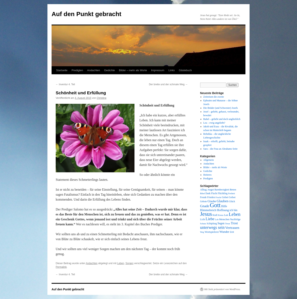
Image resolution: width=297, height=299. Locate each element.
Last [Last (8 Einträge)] (226, 215)
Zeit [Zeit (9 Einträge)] (232, 231)
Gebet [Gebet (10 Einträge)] (225, 197)
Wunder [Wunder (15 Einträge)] (224, 231)
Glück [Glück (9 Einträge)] (232, 201)
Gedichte (109, 70)
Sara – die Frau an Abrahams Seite (220, 148)
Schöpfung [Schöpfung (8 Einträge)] (212, 223)
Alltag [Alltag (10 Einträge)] (203, 189)
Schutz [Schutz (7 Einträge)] (203, 223)
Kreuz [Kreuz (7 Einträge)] (221, 215)
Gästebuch (185, 70)
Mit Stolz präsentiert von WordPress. (222, 289)
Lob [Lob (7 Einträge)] (216, 219)
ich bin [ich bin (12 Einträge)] (233, 210)
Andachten (93, 70)
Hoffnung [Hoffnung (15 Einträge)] (223, 210)
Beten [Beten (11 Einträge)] (233, 189)
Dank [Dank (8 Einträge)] (208, 193)
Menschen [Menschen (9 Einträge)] (224, 219)
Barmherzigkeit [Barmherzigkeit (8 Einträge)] (221, 189)
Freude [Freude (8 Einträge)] (203, 197)
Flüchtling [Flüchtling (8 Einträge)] (222, 193)
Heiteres (207, 174)
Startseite (61, 70)
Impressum (157, 70)
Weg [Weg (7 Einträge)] (202, 232)
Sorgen (129, 263)
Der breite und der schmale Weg (168, 84)
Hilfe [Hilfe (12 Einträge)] (224, 206)
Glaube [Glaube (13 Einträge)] (211, 201)
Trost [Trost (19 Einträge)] (234, 223)
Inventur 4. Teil (65, 84)
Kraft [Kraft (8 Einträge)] (215, 215)
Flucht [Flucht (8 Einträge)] (214, 193)
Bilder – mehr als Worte (133, 70)
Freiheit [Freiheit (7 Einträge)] (231, 193)
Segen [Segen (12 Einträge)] (220, 223)
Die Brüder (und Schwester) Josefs (220, 107)
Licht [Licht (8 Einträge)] (202, 219)
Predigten (77, 70)
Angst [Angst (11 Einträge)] (210, 189)
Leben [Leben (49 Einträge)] (234, 214)
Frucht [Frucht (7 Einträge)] (218, 197)
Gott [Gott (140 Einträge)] (215, 205)
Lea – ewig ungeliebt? (214, 122)
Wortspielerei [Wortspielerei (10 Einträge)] (212, 231)
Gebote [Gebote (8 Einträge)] (203, 201)
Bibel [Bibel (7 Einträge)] (202, 193)
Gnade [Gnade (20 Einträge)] (204, 206)
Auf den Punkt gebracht (86, 14)
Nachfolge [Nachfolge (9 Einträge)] (235, 219)
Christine (101, 98)
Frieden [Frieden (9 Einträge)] (211, 197)
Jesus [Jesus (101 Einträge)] (206, 214)
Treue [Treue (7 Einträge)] (227, 223)
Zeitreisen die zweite (213, 96)
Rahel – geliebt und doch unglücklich (221, 119)
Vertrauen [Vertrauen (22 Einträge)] (232, 228)
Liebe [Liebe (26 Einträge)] (210, 219)
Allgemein (208, 159)
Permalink (61, 267)
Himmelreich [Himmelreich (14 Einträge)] (208, 210)
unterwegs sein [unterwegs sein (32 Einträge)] (212, 227)
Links (172, 70)
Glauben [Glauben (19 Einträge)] (222, 201)
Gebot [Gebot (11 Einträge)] (232, 197)
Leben (120, 263)
